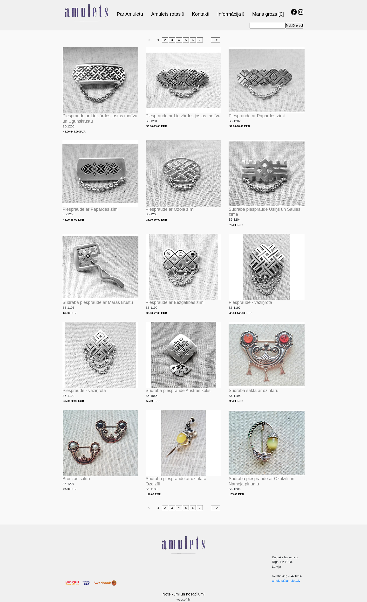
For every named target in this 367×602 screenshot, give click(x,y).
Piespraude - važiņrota (250, 302)
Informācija (230, 14)
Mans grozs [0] (268, 14)
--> (215, 40)
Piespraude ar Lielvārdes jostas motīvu (183, 115)
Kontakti (200, 14)
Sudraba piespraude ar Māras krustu (97, 302)
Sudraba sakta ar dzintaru (253, 390)
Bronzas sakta (76, 478)
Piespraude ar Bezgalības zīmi (175, 302)
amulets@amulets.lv (286, 580)
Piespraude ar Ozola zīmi (170, 209)
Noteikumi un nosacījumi (183, 594)
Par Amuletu (130, 14)
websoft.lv (183, 599)
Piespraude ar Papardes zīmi (257, 115)
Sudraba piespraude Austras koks (178, 390)
